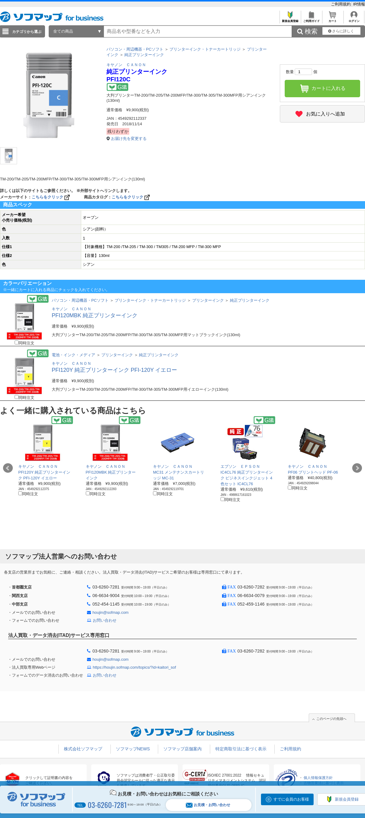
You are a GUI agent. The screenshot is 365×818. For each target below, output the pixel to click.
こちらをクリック (51, 197)
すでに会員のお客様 (291, 799)
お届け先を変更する (129, 138)
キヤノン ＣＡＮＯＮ (126, 64)
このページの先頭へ (331, 718)
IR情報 (359, 4)
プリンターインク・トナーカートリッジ (205, 49)
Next (357, 468)
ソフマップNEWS (133, 748)
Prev (8, 468)
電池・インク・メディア (73, 355)
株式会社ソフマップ (83, 748)
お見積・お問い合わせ (208, 805)
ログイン (354, 19)
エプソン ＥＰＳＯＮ (240, 466)
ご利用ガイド (311, 19)
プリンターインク (208, 300)
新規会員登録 (290, 19)
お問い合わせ (104, 620)
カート (332, 19)
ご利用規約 (341, 4)
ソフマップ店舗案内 (182, 748)
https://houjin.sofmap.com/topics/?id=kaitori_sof (134, 667)
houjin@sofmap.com (110, 612)
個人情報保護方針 (318, 778)
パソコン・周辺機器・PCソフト (134, 49)
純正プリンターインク (144, 54)
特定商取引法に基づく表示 (240, 748)
